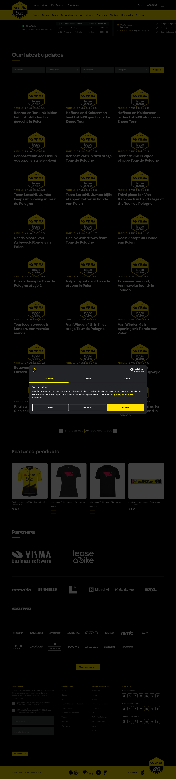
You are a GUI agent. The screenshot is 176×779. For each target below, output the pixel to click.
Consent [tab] (49, 379)
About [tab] (127, 379)
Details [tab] (88, 379)
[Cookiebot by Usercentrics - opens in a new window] (132, 370)
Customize (88, 407)
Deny (50, 407)
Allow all (125, 407)
